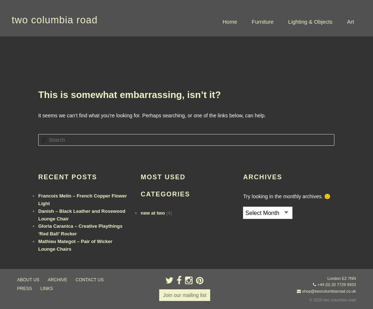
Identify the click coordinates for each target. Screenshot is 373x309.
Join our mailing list (184, 295)
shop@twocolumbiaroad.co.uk (329, 291)
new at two (153, 213)
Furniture (263, 22)
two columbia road (55, 20)
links (46, 288)
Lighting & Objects (310, 22)
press (24, 288)
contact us (90, 279)
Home (230, 22)
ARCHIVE (57, 279)
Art (350, 22)
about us (28, 279)
